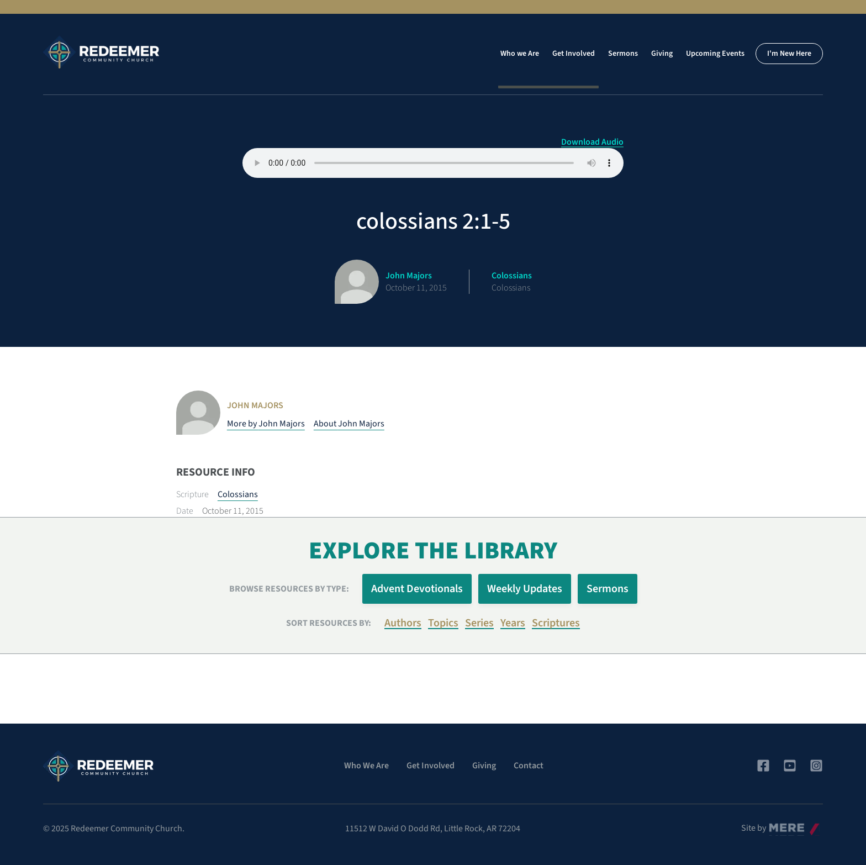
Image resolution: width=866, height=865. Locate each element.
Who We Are (366, 765)
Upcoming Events (715, 53)
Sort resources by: (328, 623)
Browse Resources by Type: (289, 589)
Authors (402, 623)
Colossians (238, 494)
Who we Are (519, 53)
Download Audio (592, 142)
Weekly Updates (524, 589)
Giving (662, 53)
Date (184, 511)
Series (479, 623)
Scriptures (556, 623)
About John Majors (349, 424)
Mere (778, 825)
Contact (528, 765)
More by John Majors (266, 424)
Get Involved (573, 53)
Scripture (192, 494)
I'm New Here (789, 53)
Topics (443, 623)
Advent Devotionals (417, 589)
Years (512, 623)
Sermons (623, 53)
